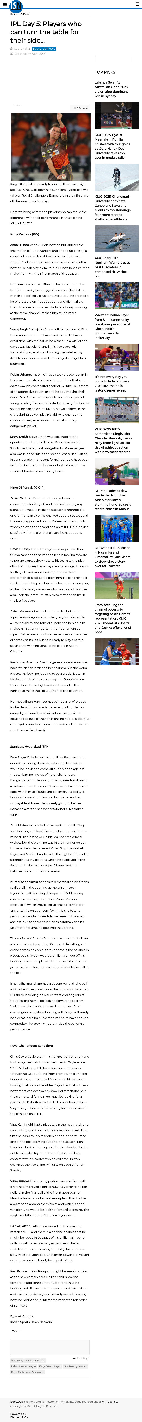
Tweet (17, 105)
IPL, (43, 1360)
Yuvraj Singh (32, 1360)
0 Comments (82, 108)
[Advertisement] (50, 80)
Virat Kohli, (17, 1360)
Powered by (19, 1415)
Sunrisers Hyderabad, (75, 1366)
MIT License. (110, 1401)
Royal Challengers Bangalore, (27, 1372)
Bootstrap (16, 1401)
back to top (80, 1358)
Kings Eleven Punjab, (50, 1366)
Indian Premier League (23, 1366)
